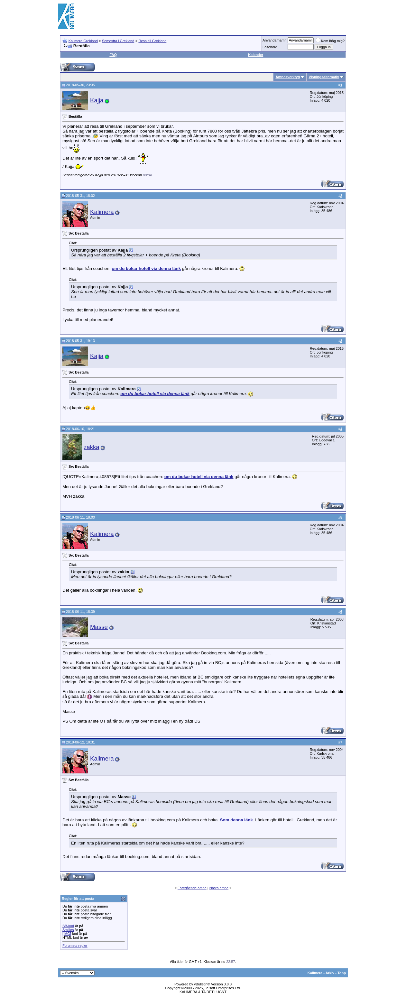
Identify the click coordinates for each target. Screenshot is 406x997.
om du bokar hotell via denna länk (146, 268)
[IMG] (66, 934)
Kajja (97, 100)
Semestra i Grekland (118, 41)
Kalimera (102, 211)
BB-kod (68, 926)
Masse (99, 626)
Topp (341, 973)
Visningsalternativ (324, 77)
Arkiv (330, 973)
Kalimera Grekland (83, 41)
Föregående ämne (192, 888)
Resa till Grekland (152, 41)
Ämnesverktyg (287, 77)
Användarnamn (275, 40)
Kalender (255, 55)
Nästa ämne (218, 888)
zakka (91, 447)
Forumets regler (75, 945)
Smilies (68, 930)
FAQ (113, 55)
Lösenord (270, 47)
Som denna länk (236, 819)
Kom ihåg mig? (330, 41)
